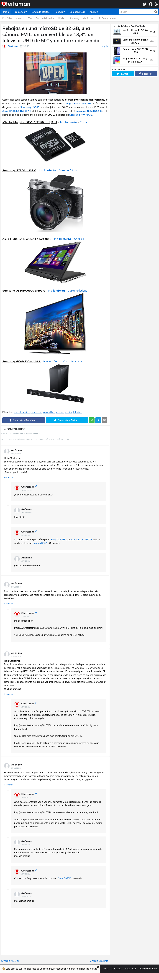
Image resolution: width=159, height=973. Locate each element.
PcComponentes (107, 18)
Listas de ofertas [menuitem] (40, 11)
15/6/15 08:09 (26, 513)
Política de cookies (149, 968)
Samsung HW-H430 (80, 114)
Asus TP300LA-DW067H (16, 110)
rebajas (68, 412)
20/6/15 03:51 (26, 896)
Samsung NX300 (29, 107)
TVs (30, 18)
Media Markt (89, 18)
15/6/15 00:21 (26, 616)
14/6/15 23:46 (16, 587)
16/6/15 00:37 (26, 561)
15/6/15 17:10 (16, 656)
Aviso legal (130, 968)
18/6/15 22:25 (26, 874)
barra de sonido (21, 412)
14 (107, 46)
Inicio (105, 968)
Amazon (20, 18)
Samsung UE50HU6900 (89, 110)
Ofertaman (28, 486)
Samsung (74, 18)
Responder (9, 477)
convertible (48, 412)
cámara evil (36, 412)
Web (152, 31)
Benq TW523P (58, 539)
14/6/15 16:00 (16, 454)
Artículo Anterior (10, 961)
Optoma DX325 (40, 543)
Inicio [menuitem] (6, 11)
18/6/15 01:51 (26, 797)
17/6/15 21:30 (16, 768)
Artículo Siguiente (99, 961)
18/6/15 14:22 (26, 845)
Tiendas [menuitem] (58, 11)
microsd (59, 412)
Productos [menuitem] (19, 11)
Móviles (62, 18)
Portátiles (7, 18)
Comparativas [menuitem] (77, 11)
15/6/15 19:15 (26, 707)
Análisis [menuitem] (94, 11)
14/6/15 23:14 (26, 490)
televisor (77, 412)
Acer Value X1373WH (81, 539)
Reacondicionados (45, 18)
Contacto (116, 968)
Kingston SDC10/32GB (78, 103)
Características (68, 170)
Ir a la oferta (68, 122)
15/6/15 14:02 (26, 535)
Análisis (79, 239)
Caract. (84, 122)
